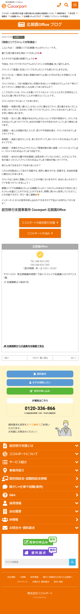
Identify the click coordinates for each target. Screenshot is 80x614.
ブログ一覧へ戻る (40, 358)
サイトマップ (22, 582)
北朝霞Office (15, 16)
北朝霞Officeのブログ (32, 16)
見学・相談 (58, 582)
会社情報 (11, 577)
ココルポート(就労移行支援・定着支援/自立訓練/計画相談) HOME (28, 13)
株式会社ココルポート (40, 593)
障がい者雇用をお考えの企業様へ (58, 577)
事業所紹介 (61, 13)
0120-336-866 (40, 408)
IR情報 (23, 577)
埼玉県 (72, 13)
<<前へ (6, 358)
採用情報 (34, 577)
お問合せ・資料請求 (40, 582)
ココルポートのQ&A (38, 233)
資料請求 (40, 374)
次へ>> (74, 358)
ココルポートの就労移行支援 (38, 222)
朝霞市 (4, 16)
